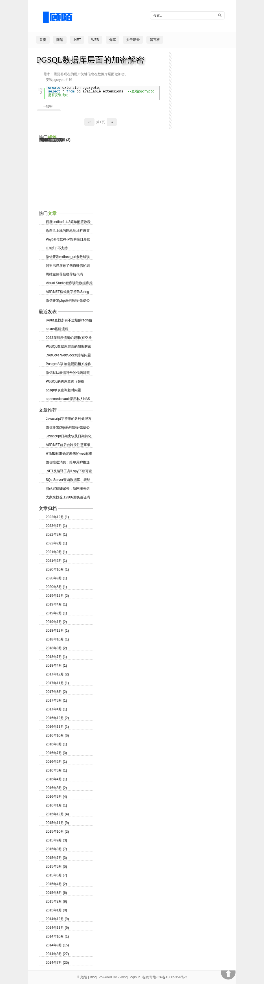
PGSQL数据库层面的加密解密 (90, 59)
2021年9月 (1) (56, 552)
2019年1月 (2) (56, 622)
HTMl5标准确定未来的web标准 (69, 453)
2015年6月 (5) (56, 866)
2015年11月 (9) (57, 823)
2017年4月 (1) (56, 709)
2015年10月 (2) (57, 831)
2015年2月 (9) (56, 901)
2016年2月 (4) (56, 797)
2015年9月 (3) (56, 840)
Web (95, 40)
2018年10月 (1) (57, 639)
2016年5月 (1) (56, 770)
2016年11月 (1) (57, 727)
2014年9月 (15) (57, 945)
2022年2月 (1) (56, 543)
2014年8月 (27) (57, 954)
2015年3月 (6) (56, 893)
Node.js (48, 140)
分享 (112, 40)
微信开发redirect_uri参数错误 (68, 257)
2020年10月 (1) (57, 569)
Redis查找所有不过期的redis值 (69, 320)
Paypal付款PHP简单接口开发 (68, 239)
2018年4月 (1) (56, 665)
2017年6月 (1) (56, 700)
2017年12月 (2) (57, 674)
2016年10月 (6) (57, 735)
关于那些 (133, 40)
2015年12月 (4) (57, 814)
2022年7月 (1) (56, 526)
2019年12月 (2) (57, 596)
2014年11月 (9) (57, 928)
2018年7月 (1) (56, 657)
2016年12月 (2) (57, 718)
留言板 (155, 40)
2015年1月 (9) (56, 910)
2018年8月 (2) (56, 648)
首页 (42, 40)
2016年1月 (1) (56, 805)
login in (134, 977)
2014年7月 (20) (57, 963)
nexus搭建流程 (57, 329)
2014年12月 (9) (57, 919)
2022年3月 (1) (56, 534)
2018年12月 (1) (57, 631)
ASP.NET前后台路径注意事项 (68, 445)
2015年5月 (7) (56, 875)
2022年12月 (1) (57, 517)
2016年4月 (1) (56, 779)
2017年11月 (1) (57, 683)
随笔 (59, 40)
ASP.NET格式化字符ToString (67, 292)
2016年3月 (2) (56, 788)
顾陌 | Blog (88, 977)
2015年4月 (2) (56, 884)
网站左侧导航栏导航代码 (64, 274)
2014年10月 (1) (57, 936)
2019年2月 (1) (56, 613)
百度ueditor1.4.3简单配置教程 (68, 222)
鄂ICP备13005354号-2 (170, 977)
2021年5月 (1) (56, 561)
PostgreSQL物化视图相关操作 (68, 364)
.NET (77, 40)
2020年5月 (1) (56, 587)
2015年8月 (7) (56, 849)
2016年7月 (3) (56, 753)
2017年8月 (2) (56, 692)
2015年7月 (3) (56, 858)
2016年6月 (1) (56, 762)
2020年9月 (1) (56, 578)
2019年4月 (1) (56, 604)
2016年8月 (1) (56, 744)
